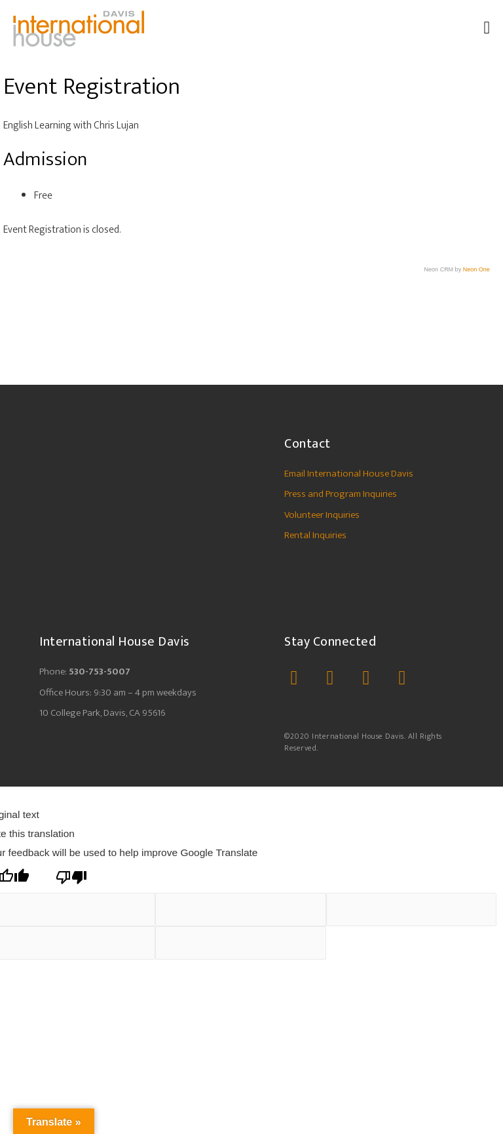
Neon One (476, 269)
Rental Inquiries (315, 535)
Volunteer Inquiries (322, 515)
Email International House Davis (348, 473)
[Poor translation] (71, 877)
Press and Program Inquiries (340, 494)
